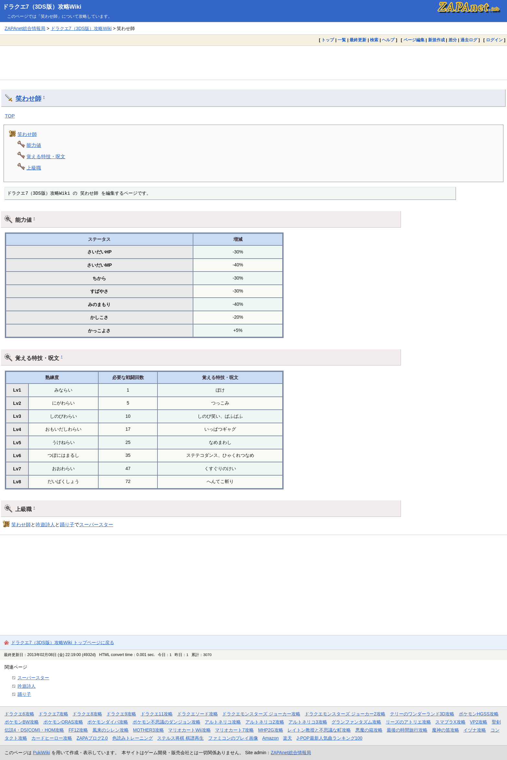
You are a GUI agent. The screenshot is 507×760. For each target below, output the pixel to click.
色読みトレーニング (132, 738)
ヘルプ (388, 39)
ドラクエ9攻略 (121, 713)
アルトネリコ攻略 (223, 721)
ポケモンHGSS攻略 (479, 713)
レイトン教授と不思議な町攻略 (319, 730)
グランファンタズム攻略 (356, 721)
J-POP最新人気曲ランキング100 (329, 738)
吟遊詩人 (45, 524)
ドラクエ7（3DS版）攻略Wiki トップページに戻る (62, 642)
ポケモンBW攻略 (22, 721)
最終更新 (358, 39)
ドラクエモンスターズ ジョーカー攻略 (261, 713)
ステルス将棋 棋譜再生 (180, 738)
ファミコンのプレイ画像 (233, 738)
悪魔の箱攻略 (369, 730)
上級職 (34, 167)
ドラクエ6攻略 (19, 713)
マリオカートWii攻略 (189, 730)
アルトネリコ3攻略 (307, 721)
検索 (374, 39)
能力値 (34, 145)
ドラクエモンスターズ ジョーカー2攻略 (345, 713)
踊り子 (67, 524)
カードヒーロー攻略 (51, 738)
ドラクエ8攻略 (87, 713)
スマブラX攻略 (450, 721)
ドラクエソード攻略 (197, 713)
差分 (452, 39)
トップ (327, 39)
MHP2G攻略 (270, 730)
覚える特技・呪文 (46, 156)
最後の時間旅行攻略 (407, 730)
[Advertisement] (253, 62)
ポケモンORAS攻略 (63, 721)
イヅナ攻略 (474, 730)
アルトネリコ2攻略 (264, 721)
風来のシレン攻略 (110, 730)
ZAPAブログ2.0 (92, 738)
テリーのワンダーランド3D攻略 (422, 713)
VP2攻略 (478, 721)
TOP (10, 115)
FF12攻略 (78, 730)
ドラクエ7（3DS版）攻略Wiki (42, 7)
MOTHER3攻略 (148, 730)
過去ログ (468, 39)
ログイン (494, 39)
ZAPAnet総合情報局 (25, 28)
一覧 (342, 39)
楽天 (287, 738)
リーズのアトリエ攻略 (408, 721)
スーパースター (96, 524)
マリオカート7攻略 (234, 730)
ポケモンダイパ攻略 (107, 721)
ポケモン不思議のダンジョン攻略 (166, 721)
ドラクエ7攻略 (53, 713)
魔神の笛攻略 (445, 730)
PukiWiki (41, 752)
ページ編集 (414, 39)
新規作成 (436, 39)
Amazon (270, 738)
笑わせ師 (28, 98)
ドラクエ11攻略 (157, 713)
